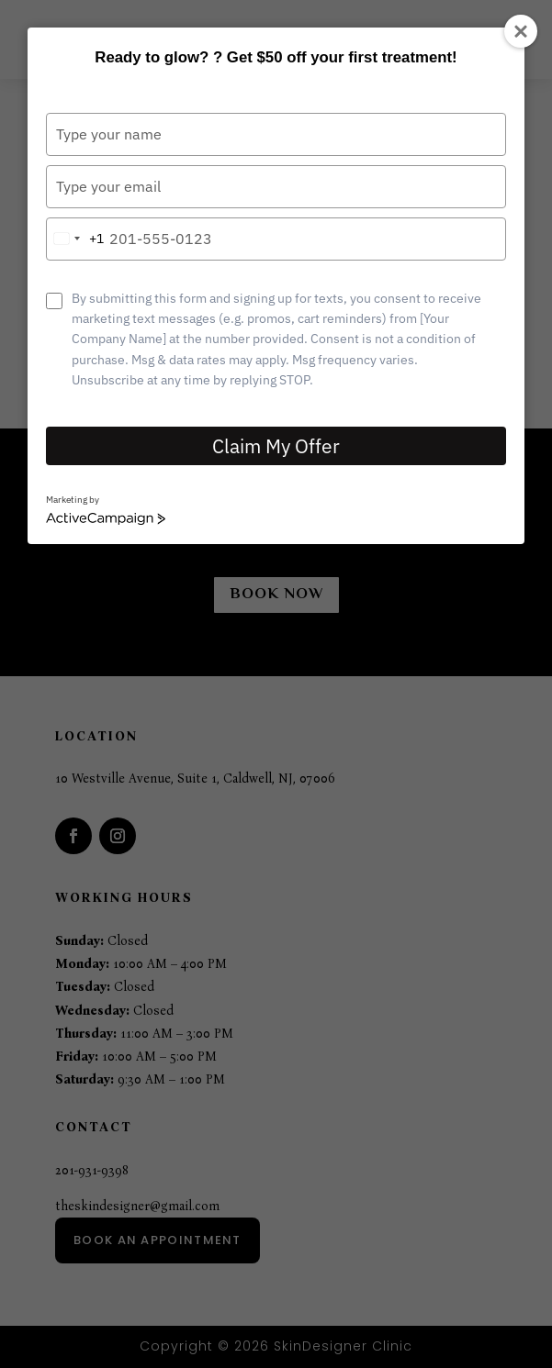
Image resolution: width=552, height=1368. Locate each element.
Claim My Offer (276, 446)
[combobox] (75, 239)
